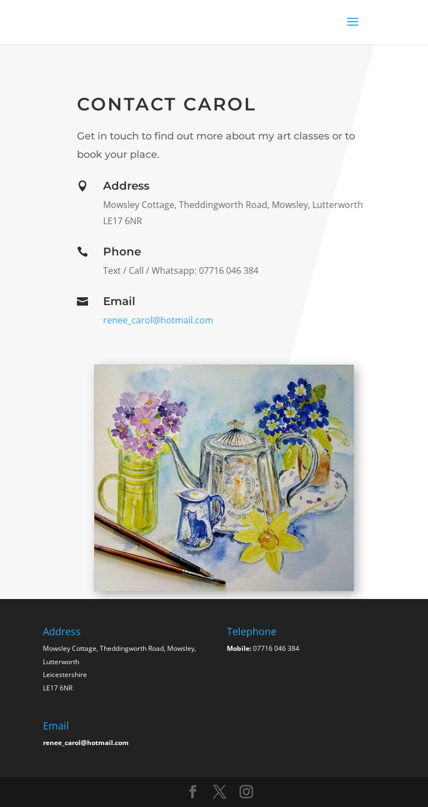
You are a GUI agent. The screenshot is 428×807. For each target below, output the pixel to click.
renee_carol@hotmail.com (158, 320)
